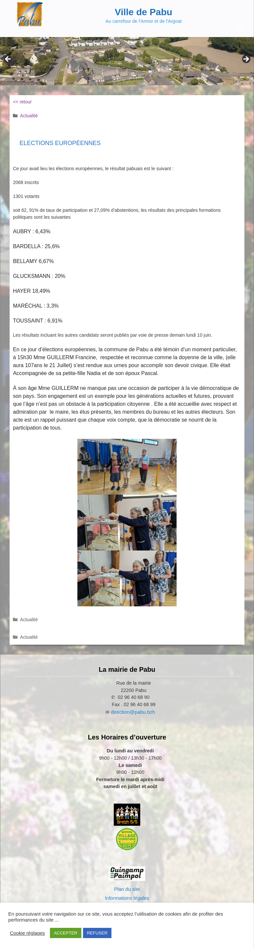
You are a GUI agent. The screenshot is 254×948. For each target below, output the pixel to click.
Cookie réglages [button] (27, 933)
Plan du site (127, 889)
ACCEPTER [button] (65, 932)
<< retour (22, 101)
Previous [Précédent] (8, 59)
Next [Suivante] (246, 59)
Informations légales (127, 898)
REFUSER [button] (97, 932)
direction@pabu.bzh (133, 712)
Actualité (29, 115)
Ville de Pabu (143, 12)
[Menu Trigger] (240, 27)
